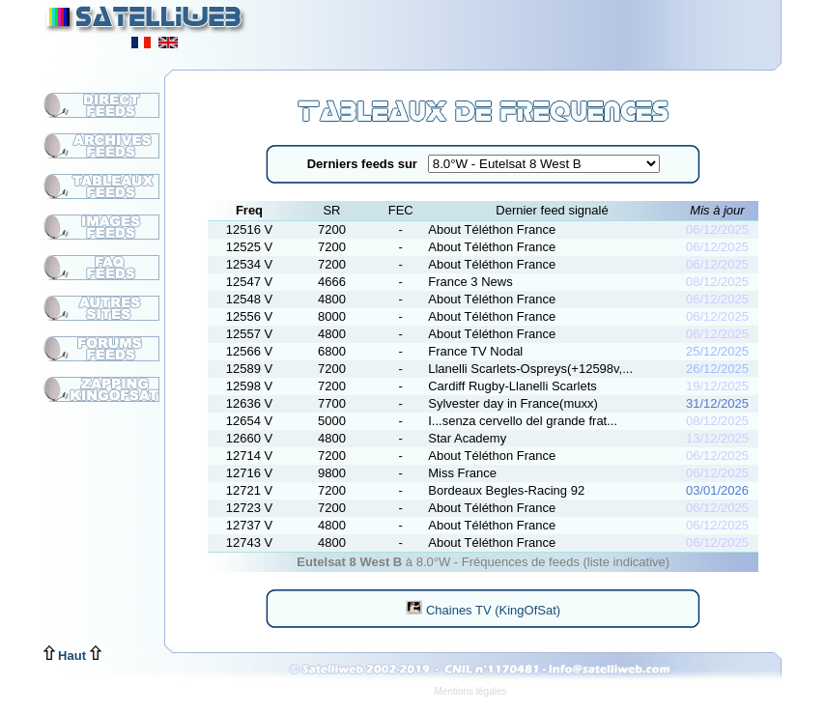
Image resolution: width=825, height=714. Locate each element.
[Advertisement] (544, 29)
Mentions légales (470, 691)
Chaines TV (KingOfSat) (483, 610)
